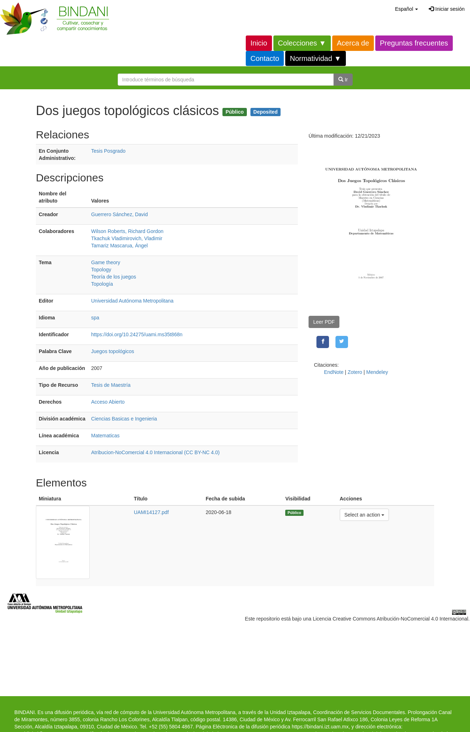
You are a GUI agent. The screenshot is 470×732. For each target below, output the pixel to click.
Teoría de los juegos (113, 277)
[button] (406, 9)
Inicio (258, 43)
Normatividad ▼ (315, 58)
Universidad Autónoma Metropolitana (132, 301)
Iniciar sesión (447, 9)
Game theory (105, 262)
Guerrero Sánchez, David (119, 214)
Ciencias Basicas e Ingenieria (124, 419)
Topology (101, 269)
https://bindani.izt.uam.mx (320, 726)
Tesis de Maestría (111, 385)
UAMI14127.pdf (151, 512)
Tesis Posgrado (108, 151)
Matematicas (105, 435)
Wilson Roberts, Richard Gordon (127, 231)
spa (95, 317)
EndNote (333, 372)
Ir (343, 79)
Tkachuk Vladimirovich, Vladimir (126, 238)
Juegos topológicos (112, 351)
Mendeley (377, 372)
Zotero (355, 372)
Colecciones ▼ (302, 43)
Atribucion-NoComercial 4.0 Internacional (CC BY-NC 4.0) (155, 452)
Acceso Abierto (107, 402)
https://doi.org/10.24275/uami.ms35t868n (137, 334)
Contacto (264, 58)
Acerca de (353, 43)
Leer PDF (324, 322)
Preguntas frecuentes (414, 43)
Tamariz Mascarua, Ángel (119, 245)
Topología (102, 284)
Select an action (364, 514)
